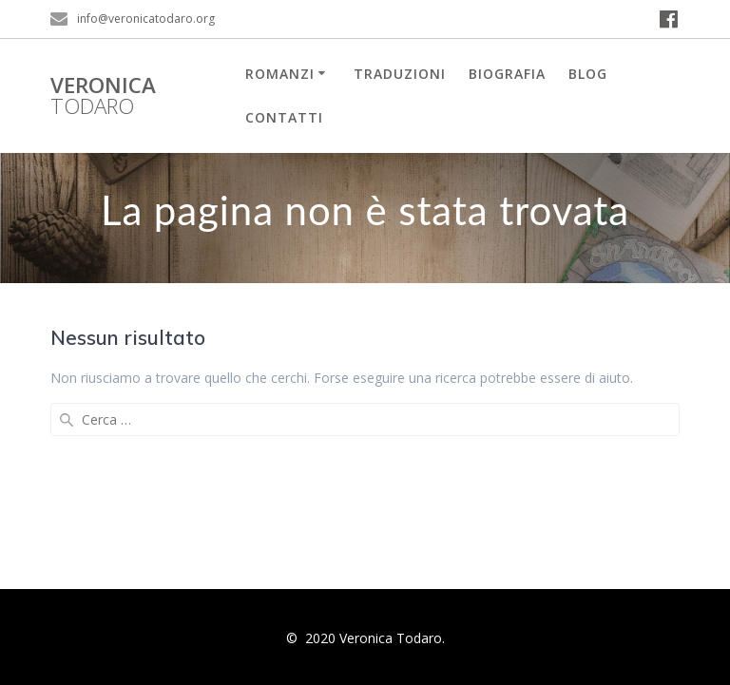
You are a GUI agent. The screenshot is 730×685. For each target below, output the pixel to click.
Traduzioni (400, 74)
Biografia (507, 74)
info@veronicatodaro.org (146, 18)
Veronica (103, 96)
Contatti (284, 117)
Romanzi (280, 74)
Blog (587, 74)
